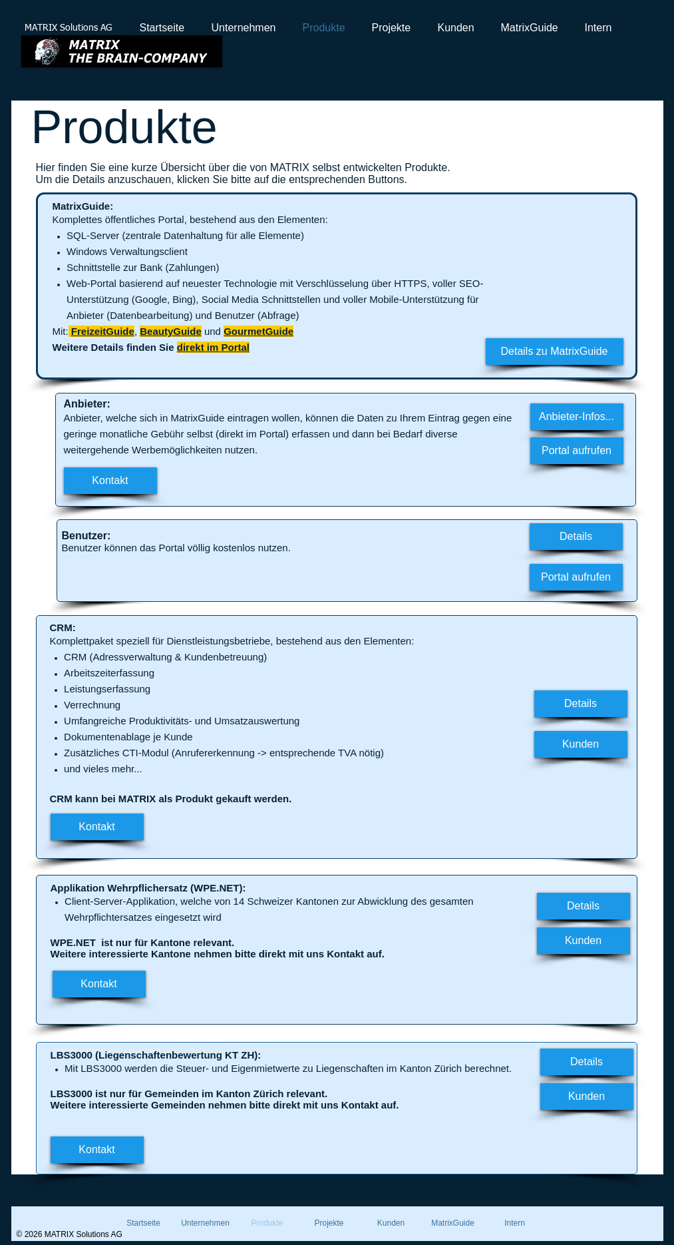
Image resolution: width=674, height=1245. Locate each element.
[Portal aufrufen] (576, 450)
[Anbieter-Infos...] (576, 416)
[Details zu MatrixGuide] (554, 351)
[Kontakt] (110, 480)
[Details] (576, 536)
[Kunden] (580, 744)
